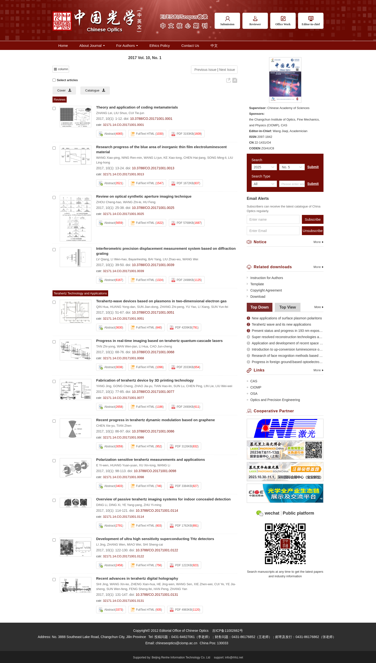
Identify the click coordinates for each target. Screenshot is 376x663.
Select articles (65, 80)
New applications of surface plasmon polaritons (284, 318)
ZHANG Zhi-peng (172, 307)
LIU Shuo (120, 113)
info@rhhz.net (234, 657)
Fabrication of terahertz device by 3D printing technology (145, 380)
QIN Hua (102, 307)
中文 (214, 45)
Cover (64, 90)
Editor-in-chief (311, 21)
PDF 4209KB (181, 327)
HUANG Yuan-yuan (123, 465)
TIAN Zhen (123, 425)
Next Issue (227, 70)
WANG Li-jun (153, 157)
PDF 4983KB (181, 610)
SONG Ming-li (216, 157)
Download (256, 296)
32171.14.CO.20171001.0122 (123, 556)
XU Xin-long (147, 465)
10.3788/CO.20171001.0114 (157, 510)
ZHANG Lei (104, 113)
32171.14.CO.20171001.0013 (123, 174)
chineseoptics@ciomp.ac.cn (176, 643)
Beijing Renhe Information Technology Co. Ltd (181, 657)
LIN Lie (209, 386)
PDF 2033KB (182, 367)
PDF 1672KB (182, 183)
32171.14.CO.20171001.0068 (123, 358)
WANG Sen (184, 584)
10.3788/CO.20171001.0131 (157, 594)
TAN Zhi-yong (105, 346)
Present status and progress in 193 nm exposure (285, 331)
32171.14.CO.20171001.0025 (123, 214)
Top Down (259, 307)
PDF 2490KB (182, 407)
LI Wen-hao (119, 259)
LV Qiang (102, 259)
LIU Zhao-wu (172, 259)
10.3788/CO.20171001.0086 (153, 431)
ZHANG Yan (178, 589)
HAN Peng (161, 589)
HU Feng (149, 202)
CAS (252, 381)
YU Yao (191, 307)
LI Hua (143, 346)
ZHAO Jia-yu (143, 386)
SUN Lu (179, 386)
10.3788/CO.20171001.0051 (153, 312)
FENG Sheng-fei (140, 589)
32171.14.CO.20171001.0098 (123, 477)
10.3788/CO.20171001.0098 (155, 471)
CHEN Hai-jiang (194, 157)
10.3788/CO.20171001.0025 (153, 208)
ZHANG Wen (116, 544)
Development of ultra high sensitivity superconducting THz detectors (155, 539)
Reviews (59, 99)
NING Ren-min (132, 157)
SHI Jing (102, 584)
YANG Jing (103, 386)
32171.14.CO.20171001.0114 (123, 516)
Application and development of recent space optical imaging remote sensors (285, 343)
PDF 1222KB (181, 565)
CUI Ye (219, 584)
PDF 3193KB (182, 134)
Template (255, 284)
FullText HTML (142, 134)
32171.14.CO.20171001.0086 (123, 437)
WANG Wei (190, 259)
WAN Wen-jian (127, 346)
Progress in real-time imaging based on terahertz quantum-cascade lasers (159, 341)
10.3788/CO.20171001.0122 (157, 550)
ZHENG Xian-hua (143, 584)
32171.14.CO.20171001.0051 (123, 318)
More (318, 242)
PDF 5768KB (182, 223)
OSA (252, 393)
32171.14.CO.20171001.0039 (123, 271)
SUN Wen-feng (116, 589)
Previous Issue (205, 70)
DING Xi (114, 505)
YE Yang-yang (132, 505)
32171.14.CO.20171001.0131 (123, 600)
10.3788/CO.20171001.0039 (153, 265)
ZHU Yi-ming (152, 505)
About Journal (92, 45)
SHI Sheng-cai (153, 544)
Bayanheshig (138, 259)
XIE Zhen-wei (203, 584)
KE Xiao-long (173, 157)
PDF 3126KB (181, 446)
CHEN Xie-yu (105, 425)
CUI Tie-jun (136, 113)
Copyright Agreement (264, 290)
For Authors (127, 45)
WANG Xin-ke (119, 584)
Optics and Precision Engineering (273, 400)
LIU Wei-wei (223, 386)
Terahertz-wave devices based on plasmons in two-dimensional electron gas (161, 301)
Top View (287, 307)
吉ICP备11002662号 (227, 631)
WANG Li (163, 465)
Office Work (282, 21)
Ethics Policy (159, 45)
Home (63, 45)
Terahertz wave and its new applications (279, 324)
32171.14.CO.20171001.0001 (123, 125)
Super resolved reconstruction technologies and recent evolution (285, 337)
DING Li (101, 505)
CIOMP (254, 387)
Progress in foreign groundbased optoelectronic (285, 362)
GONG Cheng (123, 386)
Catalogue (95, 90)
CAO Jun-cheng (161, 346)
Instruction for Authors (265, 278)
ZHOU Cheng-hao (108, 202)
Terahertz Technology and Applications (80, 293)
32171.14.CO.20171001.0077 (123, 398)
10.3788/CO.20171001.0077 (153, 392)
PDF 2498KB (182, 280)
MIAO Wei (134, 544)
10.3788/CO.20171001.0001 (151, 119)
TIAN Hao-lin (163, 386)
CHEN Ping (194, 386)
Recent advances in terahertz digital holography (137, 578)
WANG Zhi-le (132, 202)
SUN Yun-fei (219, 307)
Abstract (107, 134)
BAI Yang (154, 259)
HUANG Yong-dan (122, 307)
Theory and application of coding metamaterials (137, 107)
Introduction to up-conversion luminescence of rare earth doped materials (285, 349)
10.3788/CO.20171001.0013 (153, 168)
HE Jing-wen (165, 584)
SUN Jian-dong (147, 307)
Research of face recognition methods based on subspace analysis (285, 356)
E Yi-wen (102, 465)
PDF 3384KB (181, 486)
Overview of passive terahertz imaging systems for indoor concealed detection (163, 499)
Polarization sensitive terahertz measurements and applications (150, 459)
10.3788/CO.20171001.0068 (153, 352)
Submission (227, 21)
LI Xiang (203, 307)
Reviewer (255, 21)
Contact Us (190, 45)
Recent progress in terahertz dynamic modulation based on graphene (155, 420)
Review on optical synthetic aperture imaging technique (144, 196)
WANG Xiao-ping (108, 157)
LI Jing (100, 544)
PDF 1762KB (181, 525)
